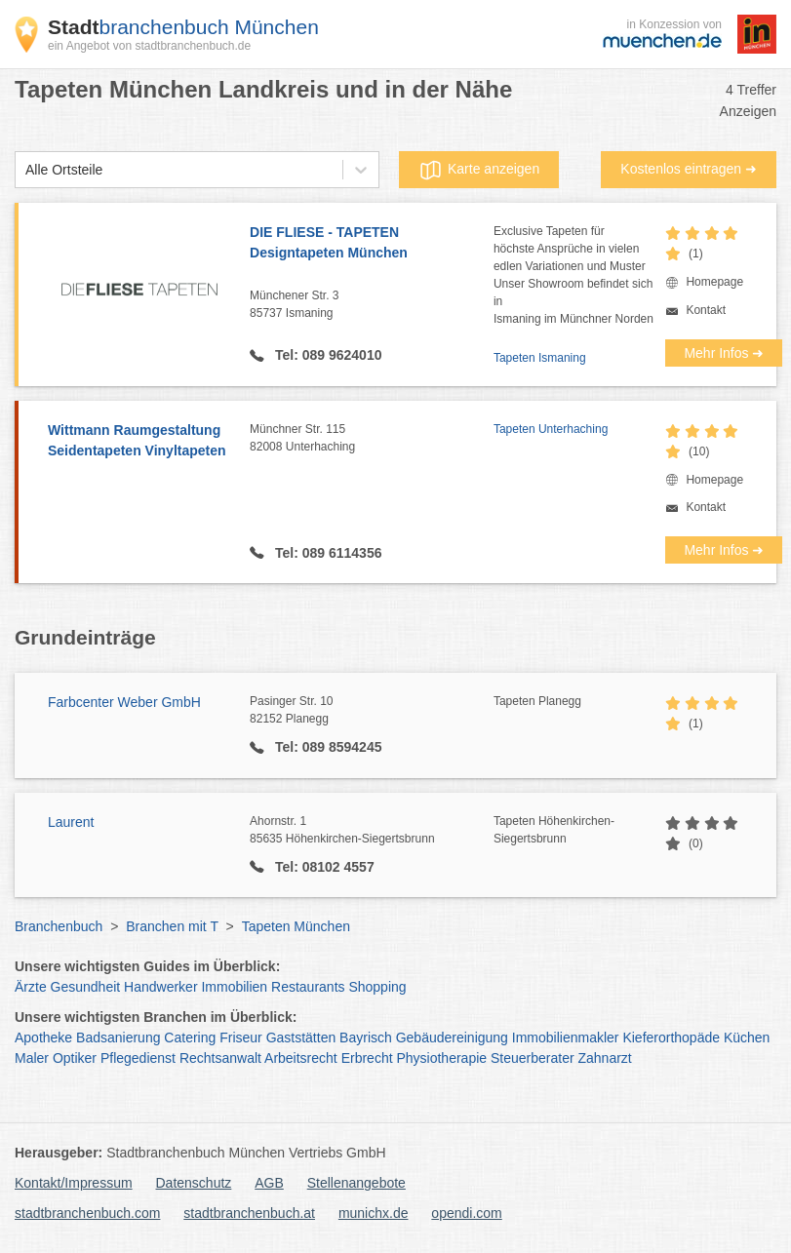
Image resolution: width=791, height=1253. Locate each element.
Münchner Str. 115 (372, 438)
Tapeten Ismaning (540, 358)
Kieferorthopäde (671, 1037)
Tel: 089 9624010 (326, 355)
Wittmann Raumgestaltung (139, 441)
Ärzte (31, 987)
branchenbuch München (183, 27)
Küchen (747, 1037)
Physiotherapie (441, 1058)
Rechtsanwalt (220, 1058)
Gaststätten (301, 1037)
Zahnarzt (604, 1058)
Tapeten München (296, 926)
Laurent (71, 822)
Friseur (240, 1037)
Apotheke (43, 1037)
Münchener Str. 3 (372, 305)
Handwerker (160, 987)
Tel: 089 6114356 (326, 553)
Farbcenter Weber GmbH (124, 702)
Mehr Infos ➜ (724, 353)
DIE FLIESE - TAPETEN (372, 243)
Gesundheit (86, 987)
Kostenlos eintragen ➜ (688, 168)
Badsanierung (118, 1037)
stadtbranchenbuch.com (87, 1213)
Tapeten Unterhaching (551, 429)
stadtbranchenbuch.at (249, 1213)
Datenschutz (194, 1183)
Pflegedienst (138, 1058)
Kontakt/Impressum (74, 1183)
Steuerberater (532, 1058)
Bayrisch (365, 1037)
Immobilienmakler (565, 1037)
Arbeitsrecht (300, 1058)
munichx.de (373, 1213)
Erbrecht (367, 1058)
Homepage (714, 282)
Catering (190, 1037)
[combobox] (25, 170)
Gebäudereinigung (452, 1037)
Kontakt (706, 310)
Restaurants (307, 987)
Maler (32, 1058)
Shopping (377, 987)
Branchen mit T (172, 926)
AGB (269, 1183)
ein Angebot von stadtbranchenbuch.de (149, 46)
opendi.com (466, 1213)
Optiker (75, 1058)
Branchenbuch (58, 926)
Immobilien (234, 987)
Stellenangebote (356, 1183)
